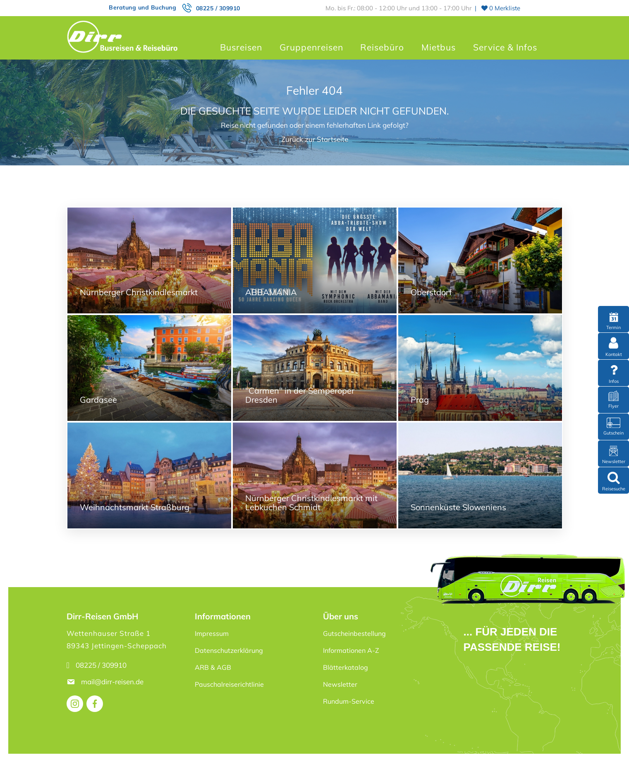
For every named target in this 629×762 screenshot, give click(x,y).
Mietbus (438, 47)
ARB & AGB (213, 667)
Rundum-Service (348, 701)
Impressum (212, 633)
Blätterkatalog (345, 667)
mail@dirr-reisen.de (113, 681)
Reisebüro (382, 47)
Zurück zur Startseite (314, 139)
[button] (18, 744)
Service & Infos (505, 47)
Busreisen (241, 47)
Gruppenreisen (311, 47)
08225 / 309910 (218, 8)
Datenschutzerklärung (229, 650)
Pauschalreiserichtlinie (229, 684)
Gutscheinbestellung (354, 633)
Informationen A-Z (351, 650)
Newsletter (340, 684)
